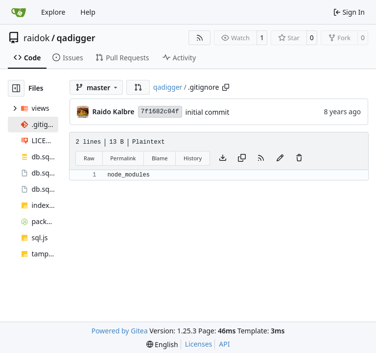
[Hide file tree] (16, 88)
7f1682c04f (160, 111)
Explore (53, 12)
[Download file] (223, 158)
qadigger (76, 38)
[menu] (162, 344)
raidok (36, 38)
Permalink (123, 158)
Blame (160, 158)
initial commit (208, 112)
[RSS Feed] (199, 37)
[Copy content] (242, 158)
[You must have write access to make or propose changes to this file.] (299, 158)
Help (87, 12)
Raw (89, 158)
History (193, 158)
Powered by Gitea (120, 330)
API (224, 344)
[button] (138, 87)
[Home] (18, 12)
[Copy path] (225, 87)
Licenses (198, 344)
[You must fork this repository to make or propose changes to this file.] (280, 158)
